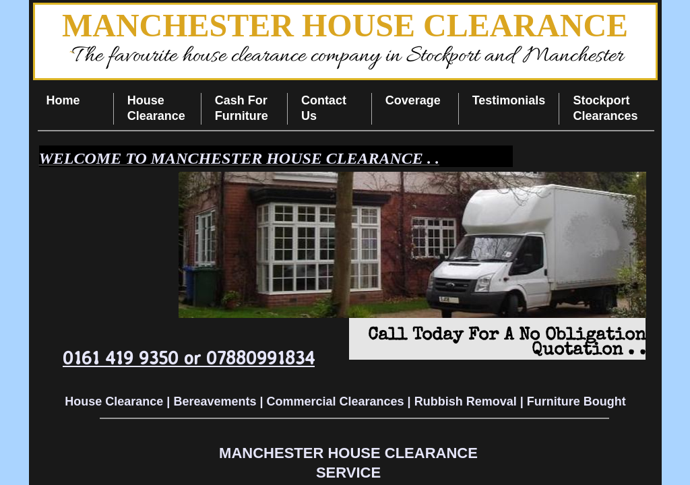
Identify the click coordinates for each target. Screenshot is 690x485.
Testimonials (509, 100)
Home (63, 100)
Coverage (413, 100)
